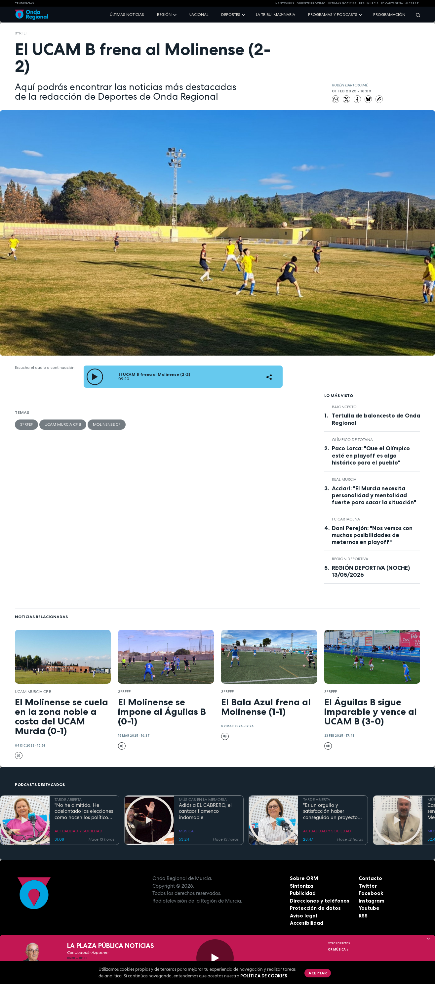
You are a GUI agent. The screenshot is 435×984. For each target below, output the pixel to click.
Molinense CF (106, 424)
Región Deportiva (350, 559)
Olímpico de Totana (352, 439)
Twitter (368, 886)
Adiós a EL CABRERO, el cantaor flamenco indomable (205, 811)
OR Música (338, 950)
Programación (389, 14)
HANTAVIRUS (284, 3)
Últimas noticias (127, 14)
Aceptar (317, 972)
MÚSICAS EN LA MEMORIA (203, 799)
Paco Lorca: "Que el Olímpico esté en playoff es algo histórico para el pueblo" (371, 455)
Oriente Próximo (311, 3)
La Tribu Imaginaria (275, 14)
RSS (363, 915)
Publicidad (303, 893)
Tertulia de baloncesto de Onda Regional (376, 419)
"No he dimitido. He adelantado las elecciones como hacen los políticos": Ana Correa (84, 811)
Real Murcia (368, 3)
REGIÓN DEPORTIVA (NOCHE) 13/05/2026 (371, 571)
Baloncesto (344, 407)
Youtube (369, 908)
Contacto (370, 878)
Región (164, 14)
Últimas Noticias (342, 3)
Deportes (230, 14)
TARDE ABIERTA (68, 799)
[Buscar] (416, 15)
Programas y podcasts (332, 14)
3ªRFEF (21, 33)
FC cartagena (392, 3)
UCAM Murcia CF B (63, 424)
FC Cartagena (346, 519)
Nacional (198, 14)
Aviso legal (303, 915)
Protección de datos (315, 908)
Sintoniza (301, 886)
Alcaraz (412, 3)
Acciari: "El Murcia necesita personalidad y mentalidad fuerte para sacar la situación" (374, 495)
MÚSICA (186, 831)
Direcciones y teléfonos (319, 901)
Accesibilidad (306, 923)
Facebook (371, 893)
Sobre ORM (304, 878)
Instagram (371, 901)
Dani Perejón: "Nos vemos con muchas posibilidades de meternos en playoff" (372, 535)
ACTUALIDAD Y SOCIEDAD (78, 831)
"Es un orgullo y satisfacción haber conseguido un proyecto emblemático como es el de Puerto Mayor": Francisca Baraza (330, 811)
